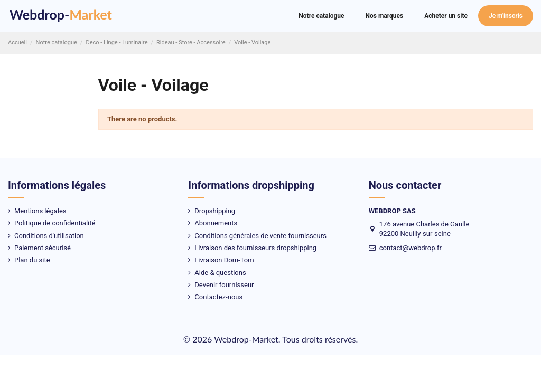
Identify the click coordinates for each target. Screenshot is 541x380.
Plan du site (32, 260)
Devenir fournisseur (224, 285)
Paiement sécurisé (42, 248)
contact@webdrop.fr (410, 248)
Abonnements (215, 223)
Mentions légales (40, 211)
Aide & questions (220, 273)
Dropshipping (214, 211)
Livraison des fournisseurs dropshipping (255, 248)
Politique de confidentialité (54, 223)
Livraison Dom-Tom (224, 260)
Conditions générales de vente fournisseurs (260, 236)
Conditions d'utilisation (49, 236)
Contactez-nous (218, 297)
